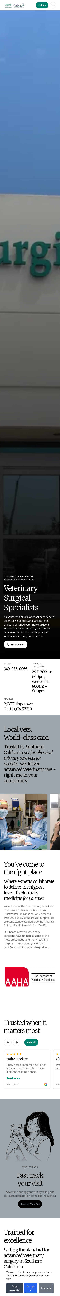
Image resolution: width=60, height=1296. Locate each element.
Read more (13, 1078)
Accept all (31, 1288)
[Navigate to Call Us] (42, 5)
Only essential (14, 1288)
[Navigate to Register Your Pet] (30, 1204)
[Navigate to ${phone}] (15, 644)
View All (31, 1042)
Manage (46, 1288)
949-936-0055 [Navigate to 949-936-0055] (15, 669)
